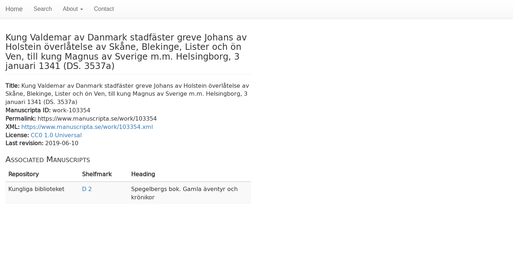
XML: (13, 126)
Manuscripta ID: (28, 109)
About (73, 9)
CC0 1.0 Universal (56, 134)
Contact (104, 9)
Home (14, 9)
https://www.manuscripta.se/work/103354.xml (87, 126)
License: (18, 134)
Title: (13, 85)
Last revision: (25, 142)
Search (43, 9)
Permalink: (21, 118)
